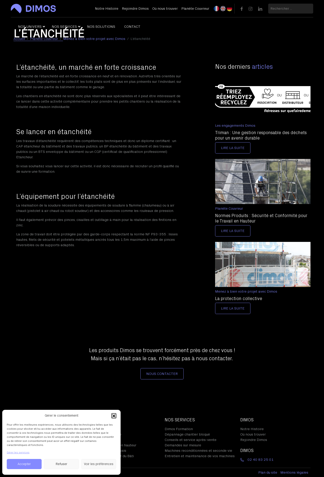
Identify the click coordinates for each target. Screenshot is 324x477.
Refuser (61, 464)
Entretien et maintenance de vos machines (200, 456)
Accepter (24, 464)
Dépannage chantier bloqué (187, 434)
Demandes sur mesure (183, 445)
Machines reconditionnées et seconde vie (198, 450)
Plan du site (267, 472)
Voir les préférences (98, 464)
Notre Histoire (252, 429)
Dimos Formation (179, 429)
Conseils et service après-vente (190, 440)
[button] (114, 415)
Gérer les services (18, 452)
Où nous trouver (253, 434)
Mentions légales (294, 472)
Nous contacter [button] (162, 374)
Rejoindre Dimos (253, 440)
